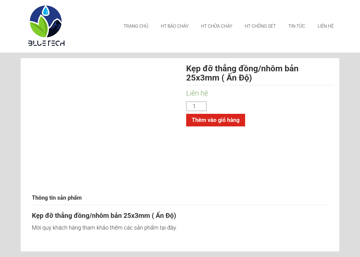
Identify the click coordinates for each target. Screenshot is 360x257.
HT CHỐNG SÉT (260, 26)
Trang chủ (136, 26)
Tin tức (296, 26)
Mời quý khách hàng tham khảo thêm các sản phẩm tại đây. (104, 227)
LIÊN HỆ (326, 26)
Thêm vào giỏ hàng (216, 120)
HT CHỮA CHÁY (216, 26)
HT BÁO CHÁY (174, 26)
